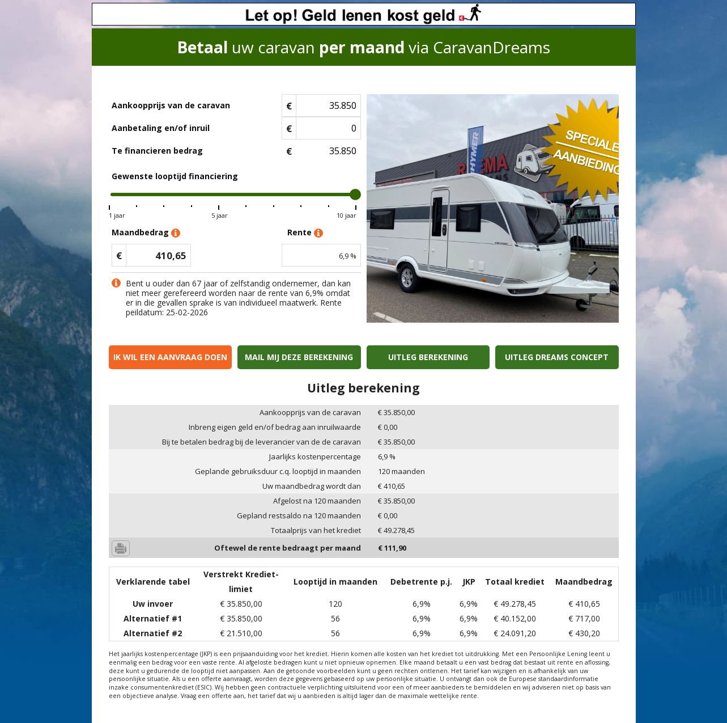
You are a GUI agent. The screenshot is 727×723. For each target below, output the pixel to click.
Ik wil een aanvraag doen (170, 357)
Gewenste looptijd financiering (175, 176)
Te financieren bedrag (157, 150)
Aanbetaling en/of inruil (161, 127)
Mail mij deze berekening (299, 357)
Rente (305, 233)
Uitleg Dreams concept (557, 357)
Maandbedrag (146, 233)
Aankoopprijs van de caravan (171, 105)
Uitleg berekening (428, 357)
